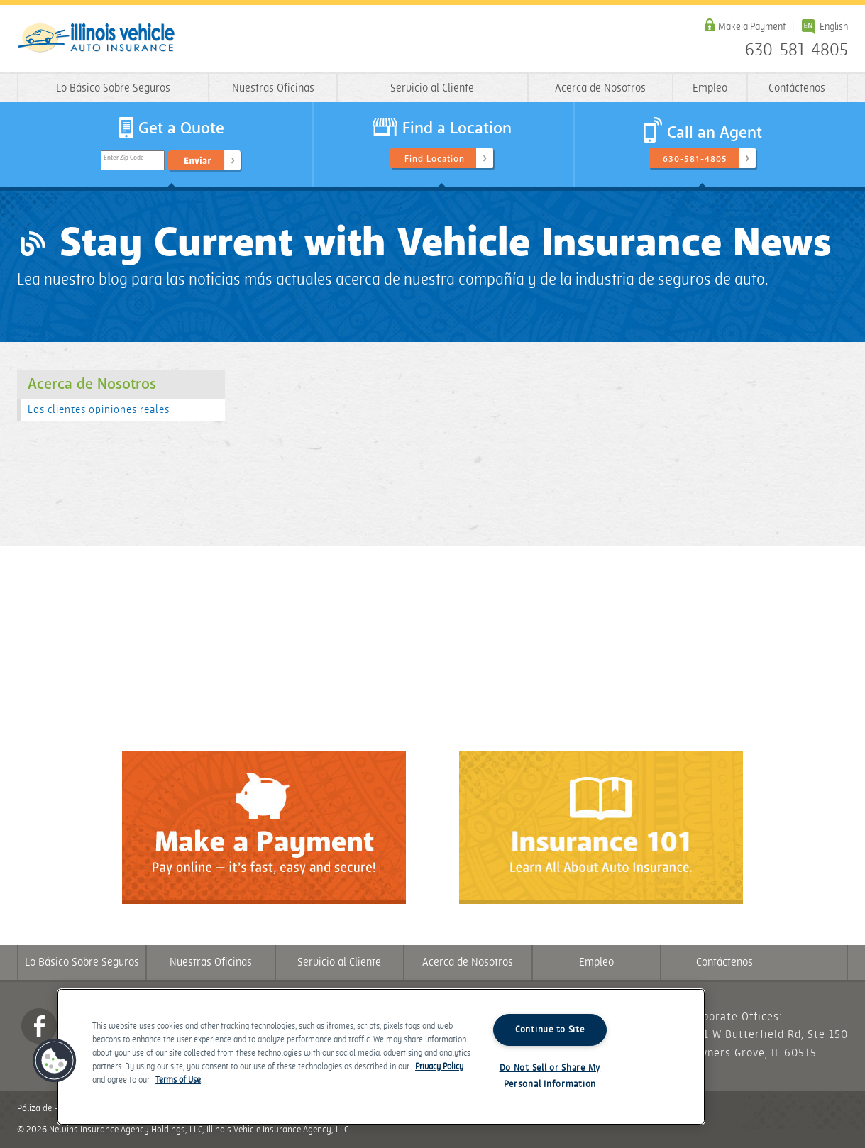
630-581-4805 (796, 50)
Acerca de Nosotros (600, 88)
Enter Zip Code (124, 158)
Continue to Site (550, 1029)
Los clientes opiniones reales (99, 409)
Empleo (710, 88)
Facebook (39, 1026)
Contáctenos (796, 88)
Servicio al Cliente (432, 88)
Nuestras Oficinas (273, 88)
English (834, 26)
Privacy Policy (439, 1066)
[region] (381, 1056)
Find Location (434, 159)
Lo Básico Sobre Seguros (113, 88)
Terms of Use (178, 1080)
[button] (54, 1060)
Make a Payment (752, 26)
